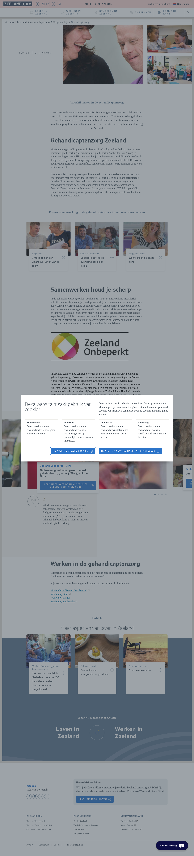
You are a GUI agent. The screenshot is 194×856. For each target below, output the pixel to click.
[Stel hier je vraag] (172, 845)
